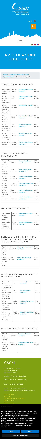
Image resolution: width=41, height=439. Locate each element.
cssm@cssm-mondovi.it (26, 105)
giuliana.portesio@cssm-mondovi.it (27, 313)
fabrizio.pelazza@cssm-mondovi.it (26, 143)
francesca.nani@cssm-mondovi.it (25, 97)
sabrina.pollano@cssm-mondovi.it (26, 223)
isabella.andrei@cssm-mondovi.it (25, 214)
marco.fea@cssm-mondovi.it (25, 283)
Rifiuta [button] (11, 431)
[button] (38, 407)
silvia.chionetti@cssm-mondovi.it (25, 134)
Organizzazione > (8, 77)
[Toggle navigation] (20, 41)
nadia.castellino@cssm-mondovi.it (26, 191)
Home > (5, 74)
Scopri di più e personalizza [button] (20, 435)
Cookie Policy (9, 403)
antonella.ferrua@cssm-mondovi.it (26, 90)
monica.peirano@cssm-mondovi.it (27, 302)
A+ (32, 21)
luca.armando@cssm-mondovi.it (24, 335)
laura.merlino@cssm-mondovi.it (25, 162)
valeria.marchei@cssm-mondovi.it (24, 258)
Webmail (7, 396)
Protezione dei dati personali (14, 398)
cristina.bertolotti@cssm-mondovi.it (25, 343)
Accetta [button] (30, 431)
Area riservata (9, 394)
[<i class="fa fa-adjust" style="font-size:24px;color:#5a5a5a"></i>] (35, 21)
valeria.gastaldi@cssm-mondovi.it (26, 177)
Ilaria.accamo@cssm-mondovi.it (25, 125)
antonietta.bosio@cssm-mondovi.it (26, 117)
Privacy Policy (9, 400)
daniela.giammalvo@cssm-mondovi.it (25, 248)
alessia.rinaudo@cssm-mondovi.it (26, 198)
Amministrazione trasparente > (19, 74)
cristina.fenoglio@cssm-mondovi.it (26, 184)
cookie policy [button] (23, 415)
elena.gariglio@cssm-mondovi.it (25, 171)
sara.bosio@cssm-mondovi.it (25, 291)
